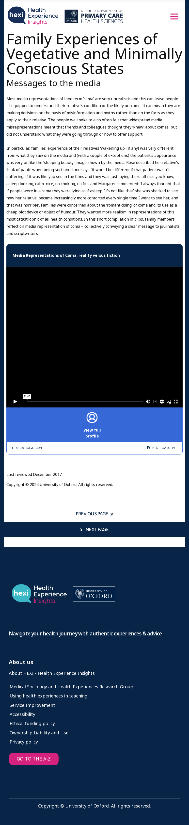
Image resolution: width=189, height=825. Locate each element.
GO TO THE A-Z (34, 759)
